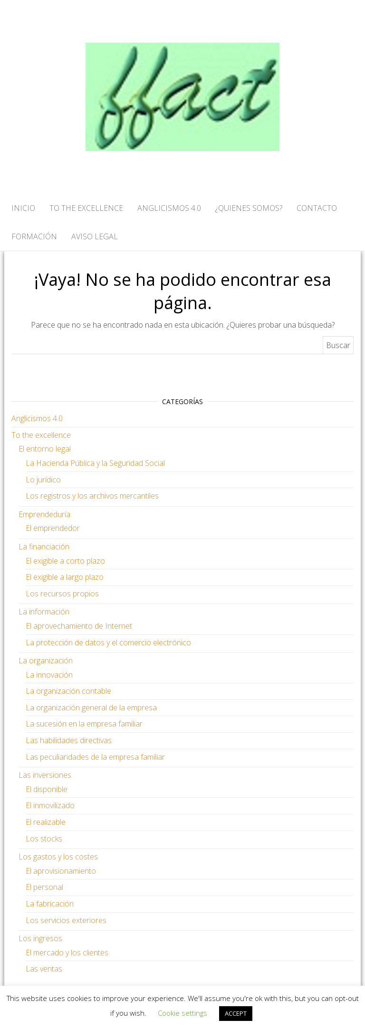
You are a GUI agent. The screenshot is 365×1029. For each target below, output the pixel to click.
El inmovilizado (50, 805)
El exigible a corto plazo (65, 561)
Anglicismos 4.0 (37, 418)
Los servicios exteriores (66, 920)
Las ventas (44, 968)
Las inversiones (45, 775)
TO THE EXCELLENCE (86, 208)
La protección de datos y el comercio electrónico (108, 642)
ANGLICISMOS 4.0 (169, 208)
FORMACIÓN (34, 236)
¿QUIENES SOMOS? (248, 208)
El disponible (46, 789)
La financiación (44, 546)
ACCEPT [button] (236, 1013)
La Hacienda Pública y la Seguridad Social (95, 463)
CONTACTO (317, 208)
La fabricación (50, 903)
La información (44, 611)
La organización (46, 660)
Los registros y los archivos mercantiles (92, 496)
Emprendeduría (44, 514)
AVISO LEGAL (94, 236)
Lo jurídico (43, 479)
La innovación (49, 675)
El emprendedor (53, 528)
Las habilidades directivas (69, 740)
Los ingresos (40, 938)
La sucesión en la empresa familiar (84, 723)
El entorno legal (45, 449)
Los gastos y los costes (58, 856)
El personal (44, 887)
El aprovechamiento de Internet (79, 626)
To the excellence (41, 435)
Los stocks (44, 838)
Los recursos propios (62, 593)
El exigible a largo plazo (65, 577)
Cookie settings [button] (182, 1013)
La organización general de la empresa (91, 707)
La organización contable (68, 691)
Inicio (23, 208)
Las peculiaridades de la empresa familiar (95, 757)
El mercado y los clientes (67, 952)
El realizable (46, 822)
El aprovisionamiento (61, 871)
